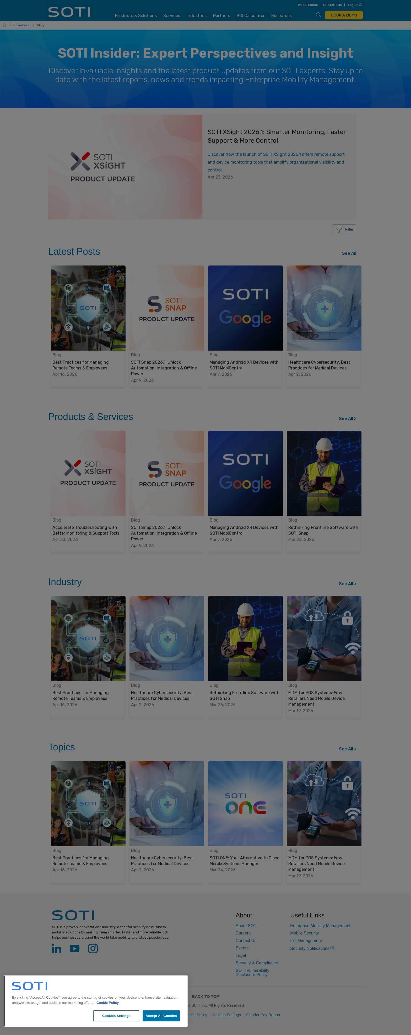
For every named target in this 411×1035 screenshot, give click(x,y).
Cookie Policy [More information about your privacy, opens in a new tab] (107, 1003)
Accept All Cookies (161, 1016)
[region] (96, 1001)
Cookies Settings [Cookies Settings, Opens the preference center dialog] (116, 1016)
